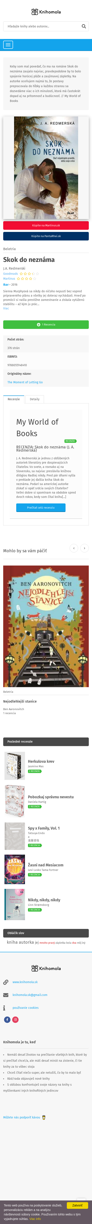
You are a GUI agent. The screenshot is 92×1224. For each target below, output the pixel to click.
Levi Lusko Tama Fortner (43, 870)
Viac (6, 308)
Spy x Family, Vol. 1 (44, 828)
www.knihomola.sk (25, 982)
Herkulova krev (41, 761)
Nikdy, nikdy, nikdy (44, 900)
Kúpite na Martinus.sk (46, 225)
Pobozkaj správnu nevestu (51, 797)
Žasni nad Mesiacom (45, 865)
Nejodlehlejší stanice (20, 701)
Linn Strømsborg (38, 904)
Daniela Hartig (37, 801)
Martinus (9, 278)
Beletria (9, 249)
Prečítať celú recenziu (41, 507)
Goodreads (10, 273)
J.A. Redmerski (14, 268)
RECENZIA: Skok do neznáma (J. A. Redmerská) (45, 449)
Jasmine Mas (36, 766)
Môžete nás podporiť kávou (24, 1117)
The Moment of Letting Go (25, 382)
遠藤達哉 (33, 840)
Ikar (6, 285)
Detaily (34, 399)
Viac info (35, 1219)
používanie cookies (26, 1008)
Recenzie (14, 399)
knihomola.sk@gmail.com (30, 995)
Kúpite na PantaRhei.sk (46, 236)
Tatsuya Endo (36, 833)
